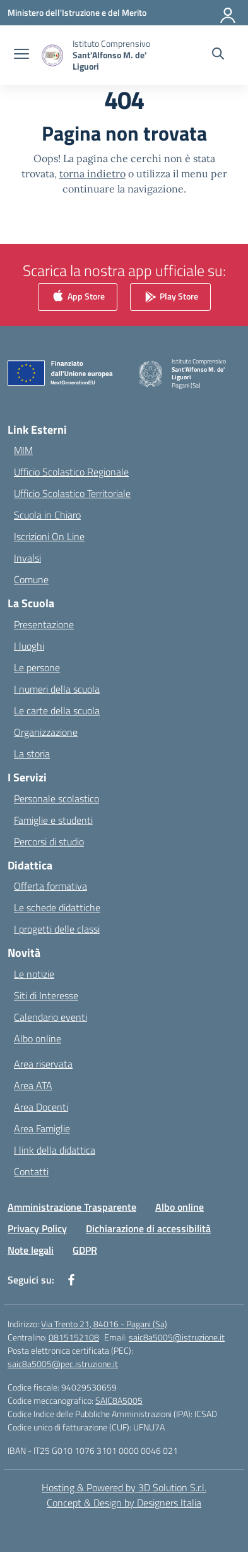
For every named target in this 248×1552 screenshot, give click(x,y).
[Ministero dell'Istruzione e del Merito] (77, 12)
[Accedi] (228, 12)
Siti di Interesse (46, 995)
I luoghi (29, 645)
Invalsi (27, 557)
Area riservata (43, 1063)
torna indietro (92, 173)
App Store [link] (77, 297)
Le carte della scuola (57, 710)
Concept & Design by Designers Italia (124, 1502)
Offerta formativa (50, 885)
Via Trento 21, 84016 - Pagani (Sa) (104, 1323)
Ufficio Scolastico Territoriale (72, 493)
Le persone (37, 667)
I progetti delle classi (57, 929)
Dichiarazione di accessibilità (148, 1228)
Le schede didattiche (57, 907)
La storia (32, 753)
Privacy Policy (37, 1228)
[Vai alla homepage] (116, 55)
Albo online (37, 1038)
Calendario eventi (50, 1017)
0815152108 (74, 1337)
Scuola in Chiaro (47, 514)
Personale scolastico (56, 798)
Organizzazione (46, 732)
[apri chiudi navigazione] (21, 55)
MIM (23, 450)
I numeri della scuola (57, 689)
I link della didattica (54, 1150)
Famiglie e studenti (53, 820)
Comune (31, 579)
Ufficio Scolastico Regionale (71, 471)
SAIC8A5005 (119, 1400)
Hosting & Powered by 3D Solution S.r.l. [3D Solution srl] (124, 1487)
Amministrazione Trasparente (72, 1206)
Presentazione (44, 624)
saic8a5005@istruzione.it (177, 1337)
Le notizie (34, 973)
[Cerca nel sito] (218, 55)
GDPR (85, 1250)
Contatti (31, 1171)
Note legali (31, 1250)
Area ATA (33, 1085)
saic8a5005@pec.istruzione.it (63, 1363)
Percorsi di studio (49, 841)
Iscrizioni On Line (49, 536)
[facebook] (71, 1280)
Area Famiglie (42, 1128)
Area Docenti (41, 1106)
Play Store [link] (170, 297)
